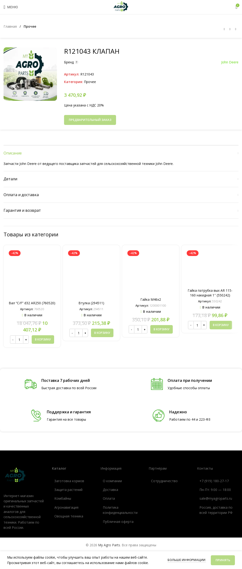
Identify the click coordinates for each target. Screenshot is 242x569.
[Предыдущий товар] (224, 29)
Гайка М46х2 (150, 299)
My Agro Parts (109, 545)
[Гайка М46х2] (151, 272)
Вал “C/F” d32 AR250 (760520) (32, 303)
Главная (11, 26)
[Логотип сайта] (121, 6)
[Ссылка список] (72, 481)
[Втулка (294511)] (91, 274)
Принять (223, 560)
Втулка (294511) (91, 303)
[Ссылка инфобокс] (60, 384)
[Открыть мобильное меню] (10, 7)
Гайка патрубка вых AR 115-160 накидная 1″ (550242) (210, 292)
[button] (43, 339)
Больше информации (187, 560)
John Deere (229, 62)
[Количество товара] (19, 339)
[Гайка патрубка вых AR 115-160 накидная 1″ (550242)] (210, 267)
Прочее (30, 26)
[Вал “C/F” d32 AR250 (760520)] (32, 274)
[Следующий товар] (235, 29)
